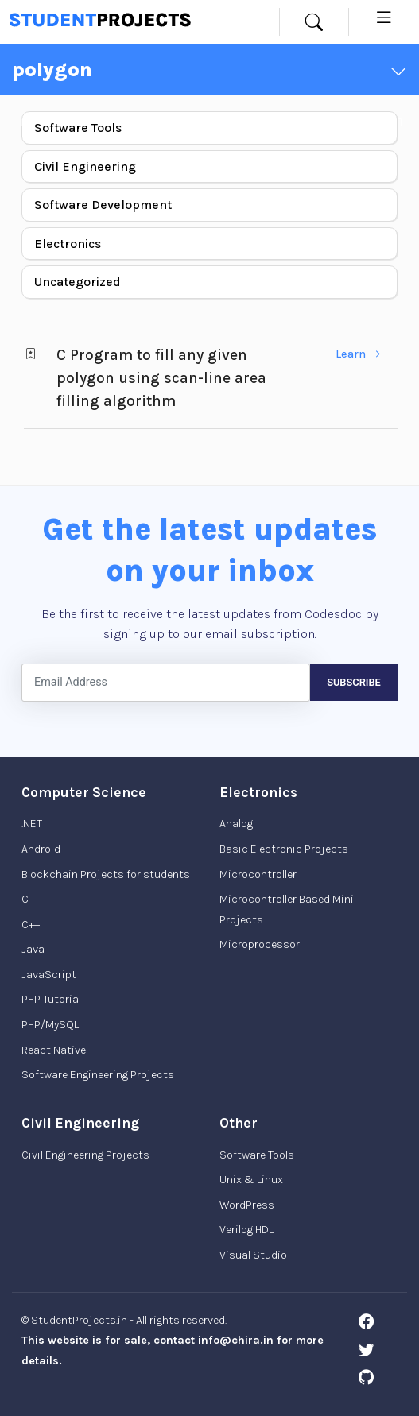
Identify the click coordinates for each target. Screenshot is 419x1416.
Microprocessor (259, 944)
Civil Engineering (85, 166)
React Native (53, 1050)
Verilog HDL (246, 1229)
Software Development (103, 204)
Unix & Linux (251, 1179)
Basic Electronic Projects (283, 849)
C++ (30, 924)
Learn (358, 354)
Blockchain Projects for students (105, 874)
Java (33, 949)
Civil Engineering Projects (85, 1155)
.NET (31, 823)
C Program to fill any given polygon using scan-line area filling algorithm (161, 378)
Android (40, 849)
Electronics (67, 243)
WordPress (246, 1205)
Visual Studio (253, 1255)
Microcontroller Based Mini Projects (286, 909)
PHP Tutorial (51, 999)
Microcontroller (258, 874)
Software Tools (78, 127)
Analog (236, 823)
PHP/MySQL (50, 1024)
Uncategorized (77, 281)
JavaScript (48, 974)
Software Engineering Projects (97, 1074)
